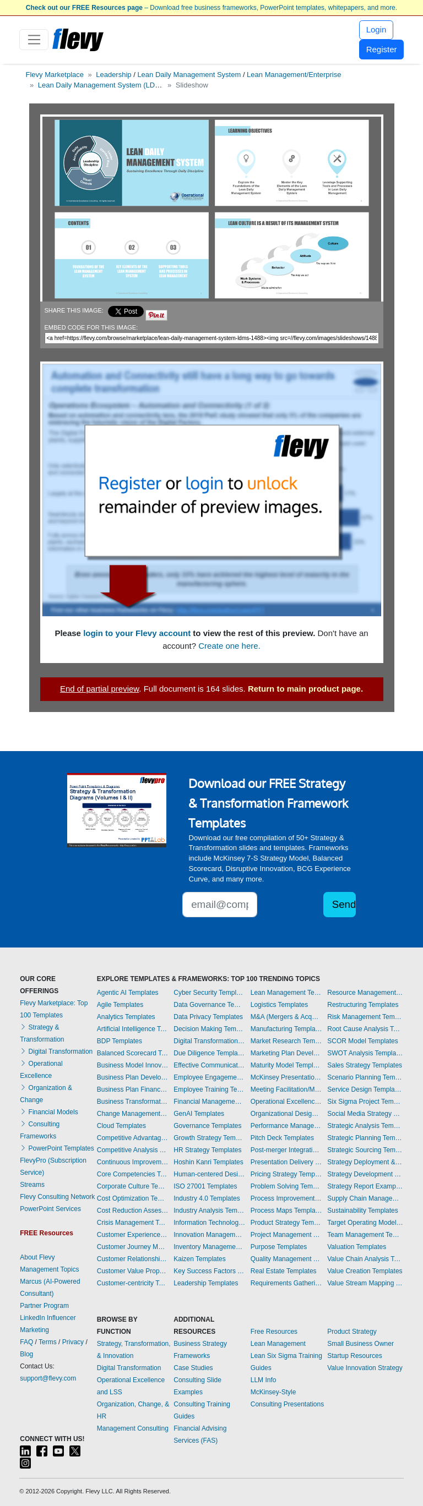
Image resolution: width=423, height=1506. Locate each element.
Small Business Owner (360, 1344)
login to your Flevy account (137, 633)
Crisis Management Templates (133, 1222)
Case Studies (193, 1368)
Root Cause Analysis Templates (365, 1029)
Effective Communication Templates (209, 1065)
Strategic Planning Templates (365, 1138)
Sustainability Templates (362, 1210)
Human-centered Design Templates (209, 1174)
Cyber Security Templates (209, 992)
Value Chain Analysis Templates (365, 1259)
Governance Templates (207, 1126)
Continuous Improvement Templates (133, 1162)
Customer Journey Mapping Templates (133, 1247)
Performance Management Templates (286, 1126)
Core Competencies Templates (133, 1174)
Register (381, 49)
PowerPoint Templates (57, 1148)
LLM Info (263, 1380)
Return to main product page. (305, 688)
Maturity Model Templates (286, 1065)
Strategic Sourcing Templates (365, 1150)
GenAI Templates (198, 1114)
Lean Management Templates (286, 992)
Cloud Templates (121, 1126)
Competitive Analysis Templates (133, 1150)
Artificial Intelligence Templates (133, 1029)
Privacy (73, 1342)
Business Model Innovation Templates (133, 1065)
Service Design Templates (365, 1089)
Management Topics (49, 1269)
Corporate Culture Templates (133, 1186)
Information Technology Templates (209, 1222)
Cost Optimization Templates (133, 1198)
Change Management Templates (133, 1114)
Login (376, 29)
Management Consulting (133, 1428)
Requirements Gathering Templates (286, 1283)
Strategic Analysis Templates (365, 1126)
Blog (26, 1354)
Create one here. (229, 645)
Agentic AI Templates (128, 992)
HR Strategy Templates (207, 1150)
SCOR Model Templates (362, 1041)
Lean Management (278, 1344)
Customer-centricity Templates (133, 1283)
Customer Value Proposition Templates (133, 1271)
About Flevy (37, 1257)
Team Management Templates (365, 1235)
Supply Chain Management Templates (365, 1198)
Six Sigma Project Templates (365, 1101)
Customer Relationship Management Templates (133, 1259)
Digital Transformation (56, 1051)
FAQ (26, 1342)
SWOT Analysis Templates (365, 1053)
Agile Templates (120, 1005)
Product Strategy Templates (286, 1222)
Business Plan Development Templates (133, 1077)
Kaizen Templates (199, 1259)
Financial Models (49, 1112)
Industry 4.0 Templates (206, 1198)
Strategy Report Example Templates (365, 1186)
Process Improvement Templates (286, 1198)
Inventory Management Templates (209, 1247)
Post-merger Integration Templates (286, 1150)
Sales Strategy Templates (364, 1065)
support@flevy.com (48, 1378)
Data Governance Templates (209, 1005)
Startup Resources (354, 1356)
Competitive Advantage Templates (133, 1138)
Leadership (113, 74)
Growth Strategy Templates (209, 1138)
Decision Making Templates (209, 1029)
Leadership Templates (205, 1283)
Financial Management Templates (209, 1101)
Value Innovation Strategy (365, 1368)
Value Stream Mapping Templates (365, 1283)
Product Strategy (351, 1331)
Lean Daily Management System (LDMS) (103, 85)
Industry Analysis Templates (209, 1210)
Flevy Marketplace (55, 74)
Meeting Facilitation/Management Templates (286, 1089)
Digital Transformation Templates (209, 1041)
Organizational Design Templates (286, 1114)
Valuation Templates (356, 1247)
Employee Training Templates (209, 1089)
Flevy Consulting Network (57, 1197)
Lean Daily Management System (189, 74)
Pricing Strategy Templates (286, 1174)
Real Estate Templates (284, 1271)
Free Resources (274, 1331)
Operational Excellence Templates (286, 1101)
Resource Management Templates (365, 992)
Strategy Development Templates (365, 1174)
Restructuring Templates (362, 1005)
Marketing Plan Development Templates (286, 1053)
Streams (32, 1185)
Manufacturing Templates (286, 1029)
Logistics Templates (279, 1005)
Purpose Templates (279, 1247)
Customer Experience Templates (133, 1235)
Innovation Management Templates (209, 1235)
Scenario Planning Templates (365, 1077)
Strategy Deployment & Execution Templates (365, 1162)
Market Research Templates (286, 1041)
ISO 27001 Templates (205, 1186)
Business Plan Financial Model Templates (133, 1089)
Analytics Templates (126, 1017)
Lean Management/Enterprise (294, 74)
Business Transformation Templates (133, 1101)
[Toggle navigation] (33, 39)
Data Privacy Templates (208, 1017)
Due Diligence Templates (209, 1053)
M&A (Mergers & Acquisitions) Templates (286, 1017)
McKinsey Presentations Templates (286, 1077)
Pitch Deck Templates (282, 1138)
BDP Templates (119, 1041)
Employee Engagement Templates (209, 1077)
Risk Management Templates (365, 1017)
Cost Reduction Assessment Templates (133, 1210)
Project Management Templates (286, 1235)
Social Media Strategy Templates (365, 1114)
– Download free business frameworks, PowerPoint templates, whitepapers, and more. (211, 8)
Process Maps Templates (286, 1210)
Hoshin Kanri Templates (208, 1162)
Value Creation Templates (364, 1271)
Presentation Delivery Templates (286, 1162)
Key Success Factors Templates (209, 1271)
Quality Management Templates (286, 1259)
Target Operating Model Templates (365, 1222)
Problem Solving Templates (286, 1186)
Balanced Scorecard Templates (133, 1053)
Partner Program (44, 1306)
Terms (48, 1342)
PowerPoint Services (50, 1209)
